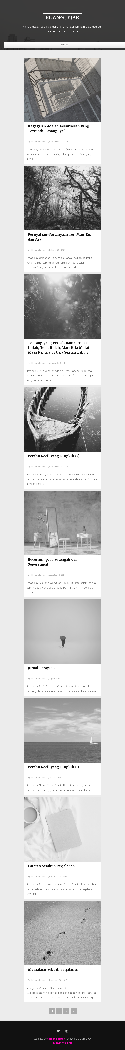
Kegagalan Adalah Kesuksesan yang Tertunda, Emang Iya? (58, 128)
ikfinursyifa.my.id (62, 1043)
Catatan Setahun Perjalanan (51, 866)
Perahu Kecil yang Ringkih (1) (53, 767)
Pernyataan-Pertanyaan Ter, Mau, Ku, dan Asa (59, 237)
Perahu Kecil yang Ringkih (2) (54, 456)
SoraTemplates (56, 1038)
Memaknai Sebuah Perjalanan (53, 969)
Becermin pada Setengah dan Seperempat (52, 562)
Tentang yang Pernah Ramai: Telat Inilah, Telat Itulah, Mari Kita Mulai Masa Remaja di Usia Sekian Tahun (58, 347)
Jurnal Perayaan (41, 668)
